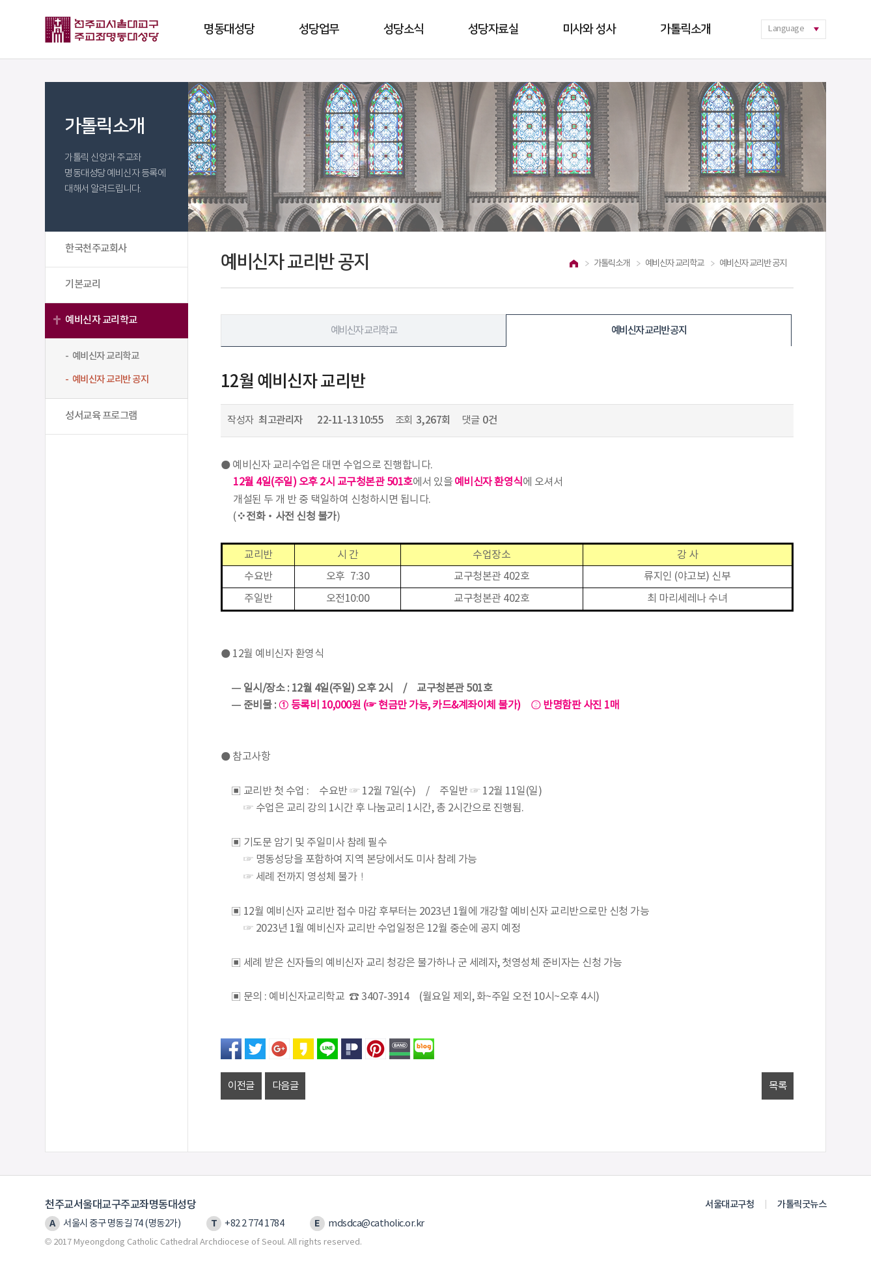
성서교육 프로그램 (101, 416)
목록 (777, 1086)
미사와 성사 (589, 29)
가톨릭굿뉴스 (801, 1204)
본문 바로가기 (0, 0)
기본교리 (82, 284)
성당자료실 (493, 29)
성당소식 (403, 29)
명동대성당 (229, 29)
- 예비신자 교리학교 (102, 356)
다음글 (285, 1086)
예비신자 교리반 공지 (648, 330)
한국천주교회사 (96, 248)
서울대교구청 (729, 1204)
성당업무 (319, 29)
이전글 (241, 1086)
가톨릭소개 (685, 29)
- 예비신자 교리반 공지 (106, 379)
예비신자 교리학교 (101, 320)
